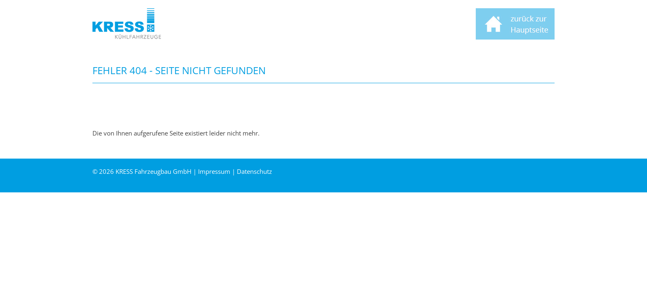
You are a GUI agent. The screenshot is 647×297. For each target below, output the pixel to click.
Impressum (214, 171)
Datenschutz (254, 171)
